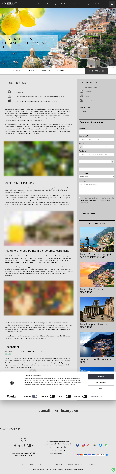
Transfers (64, 4)
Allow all (101, 450)
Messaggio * (83, 181)
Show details (95, 470)
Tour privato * (84, 173)
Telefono (82, 151)
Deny (101, 462)
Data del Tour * (85, 158)
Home (30, 4)
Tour (35, 4)
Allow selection (101, 456)
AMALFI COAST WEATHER (10, 429)
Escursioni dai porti (53, 4)
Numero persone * (86, 166)
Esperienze (41, 4)
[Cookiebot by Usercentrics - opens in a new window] (12, 470)
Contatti (97, 4)
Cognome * (83, 136)
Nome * (82, 129)
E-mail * (82, 143)
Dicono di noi (77, 4)
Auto (70, 4)
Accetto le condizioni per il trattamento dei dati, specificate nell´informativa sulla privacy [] (96, 200)
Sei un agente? (88, 4)
